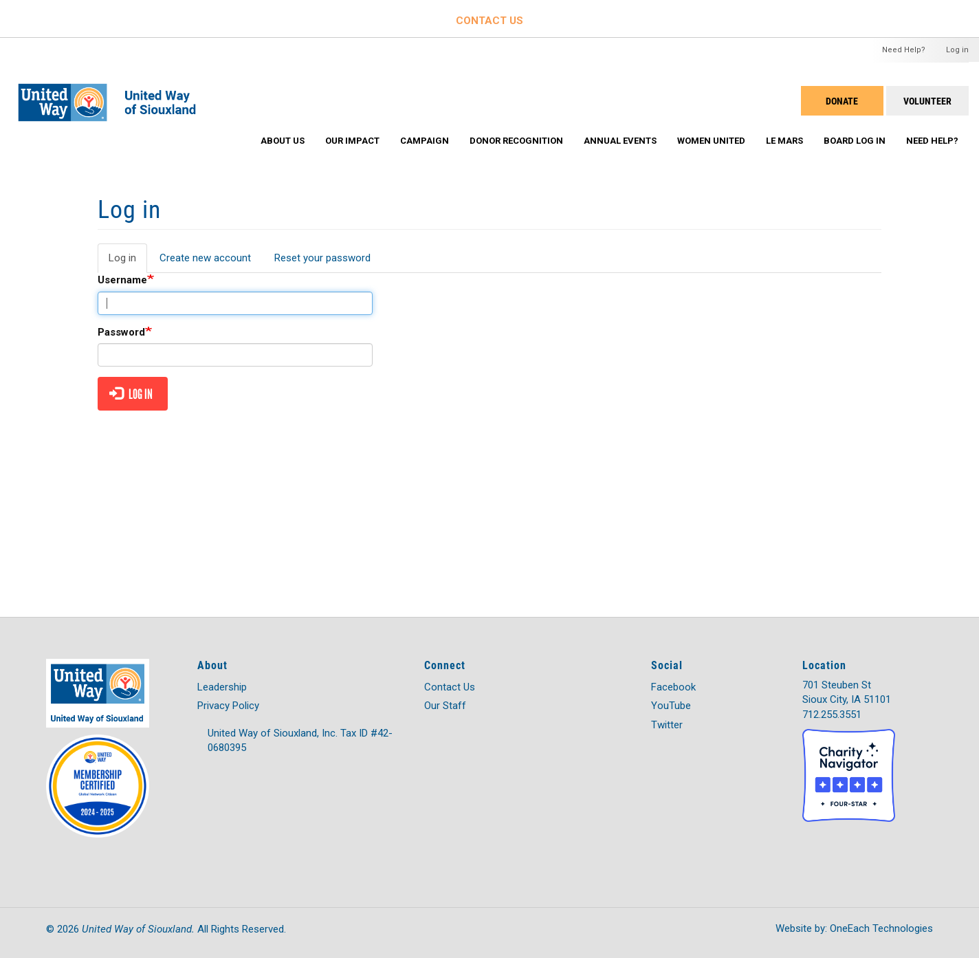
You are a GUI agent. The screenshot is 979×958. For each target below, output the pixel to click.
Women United (711, 140)
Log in (957, 49)
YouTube (671, 705)
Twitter (667, 725)
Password (121, 332)
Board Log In (855, 140)
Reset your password (322, 258)
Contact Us (449, 687)
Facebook (673, 687)
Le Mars (784, 140)
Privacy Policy (228, 705)
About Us (283, 140)
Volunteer (927, 100)
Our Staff (445, 705)
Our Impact (352, 140)
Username (122, 280)
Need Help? (903, 49)
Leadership (222, 687)
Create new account (205, 258)
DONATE (842, 100)
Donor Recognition (516, 140)
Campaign (424, 140)
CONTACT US (489, 20)
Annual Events (620, 140)
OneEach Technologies (881, 928)
